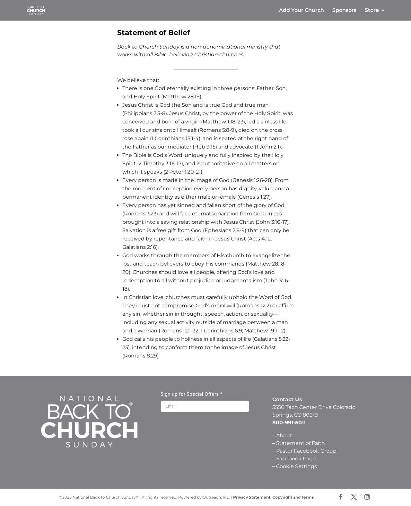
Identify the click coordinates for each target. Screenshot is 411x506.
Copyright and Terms (293, 497)
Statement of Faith (301, 443)
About (284, 435)
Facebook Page (296, 459)
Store (372, 10)
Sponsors (344, 10)
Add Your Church (301, 10)
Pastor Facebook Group (306, 451)
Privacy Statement (251, 497)
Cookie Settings (296, 466)
